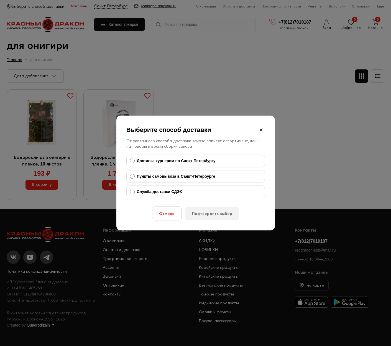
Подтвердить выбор (212, 213)
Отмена (167, 213)
